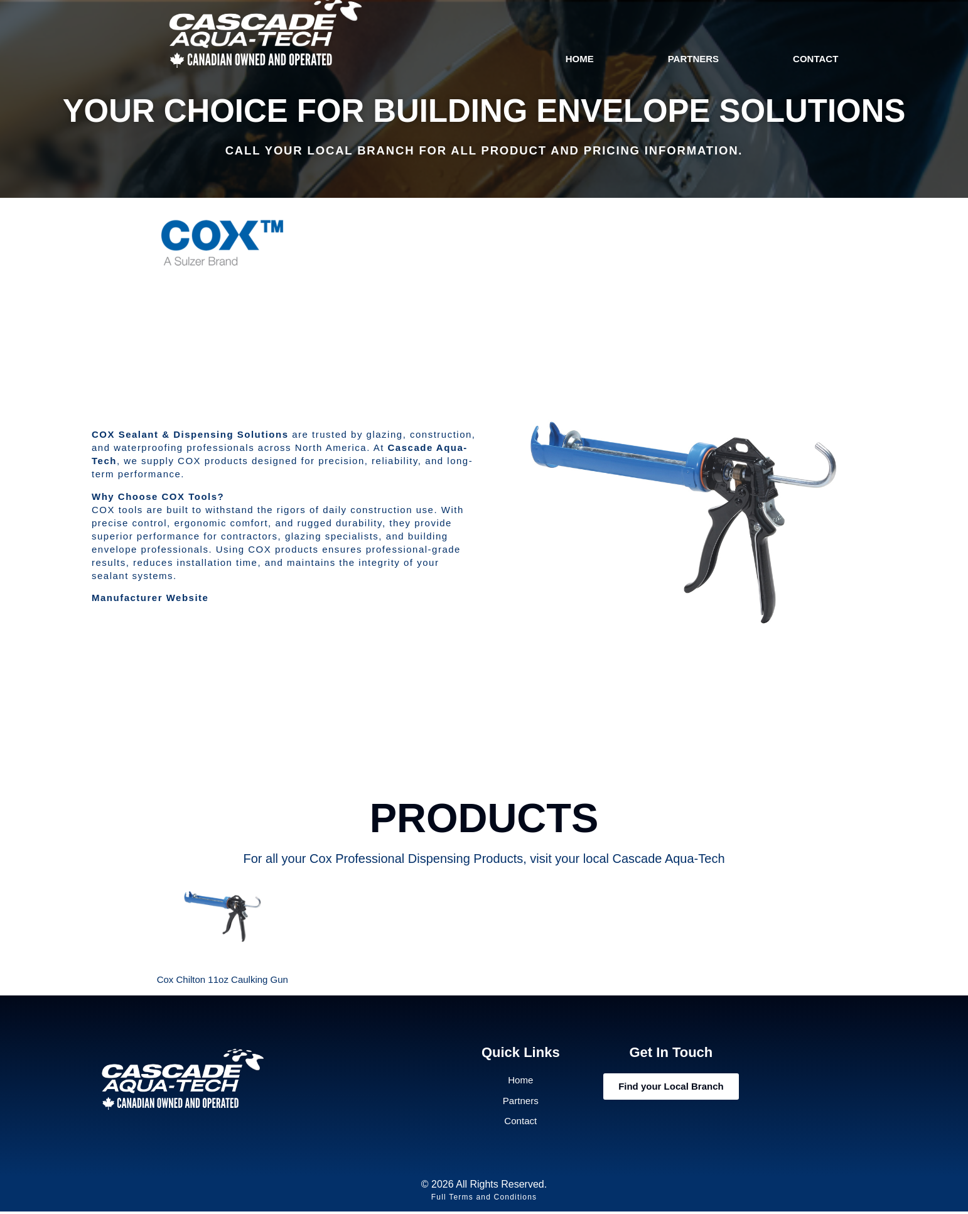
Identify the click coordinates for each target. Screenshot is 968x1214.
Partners (693, 58)
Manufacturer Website (150, 597)
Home (580, 58)
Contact (815, 58)
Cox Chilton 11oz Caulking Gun (222, 979)
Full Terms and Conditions (484, 1199)
